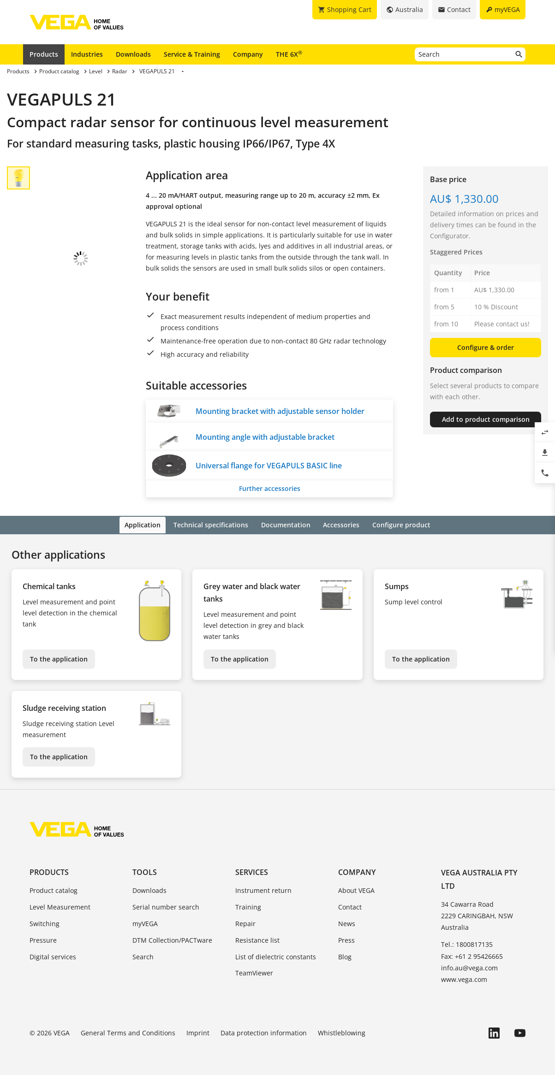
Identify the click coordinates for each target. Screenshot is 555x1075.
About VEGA (356, 889)
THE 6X (289, 54)
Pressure (43, 939)
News (346, 922)
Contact (350, 906)
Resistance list (257, 939)
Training (248, 906)
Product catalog (54, 889)
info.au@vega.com (469, 967)
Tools (144, 871)
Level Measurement (60, 906)
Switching (45, 922)
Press (346, 939)
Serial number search (165, 906)
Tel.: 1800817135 (467, 943)
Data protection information (264, 1032)
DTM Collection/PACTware (172, 939)
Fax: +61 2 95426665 (472, 955)
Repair (245, 922)
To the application (59, 657)
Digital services (53, 955)
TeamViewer (254, 972)
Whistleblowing (341, 1032)
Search (143, 955)
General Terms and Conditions (128, 1032)
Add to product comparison (486, 419)
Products (44, 54)
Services (251, 871)
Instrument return (263, 889)
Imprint (197, 1032)
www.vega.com (464, 978)
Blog (345, 955)
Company (248, 54)
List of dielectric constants (275, 955)
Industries (87, 54)
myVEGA (145, 922)
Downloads (133, 54)
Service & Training (192, 54)
